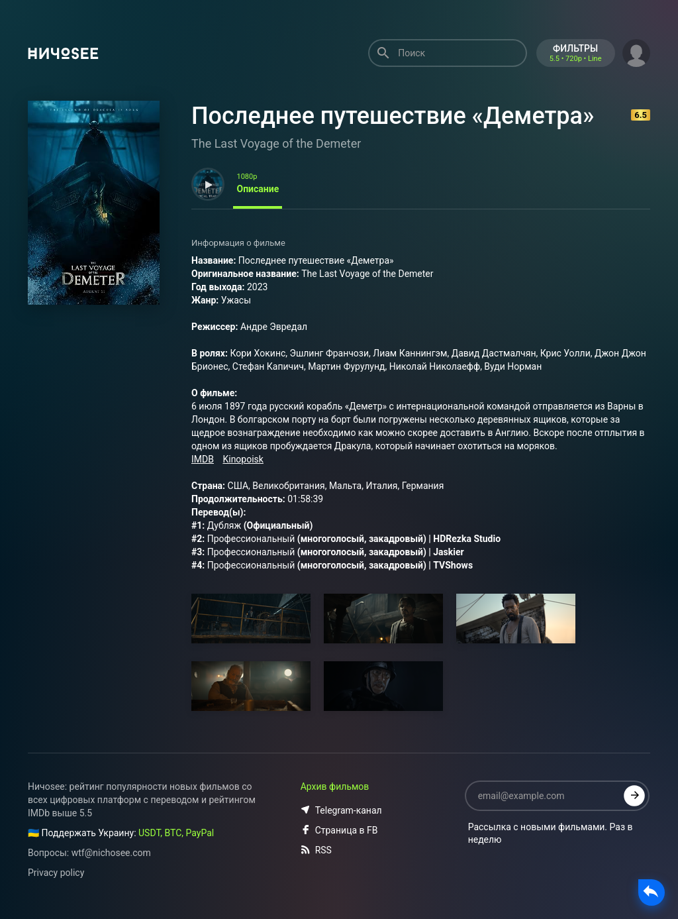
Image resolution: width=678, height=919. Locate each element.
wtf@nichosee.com (111, 852)
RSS (316, 850)
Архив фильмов (335, 786)
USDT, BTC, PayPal (176, 833)
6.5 (640, 115)
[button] (636, 51)
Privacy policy (56, 872)
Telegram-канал (341, 810)
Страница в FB (339, 830)
